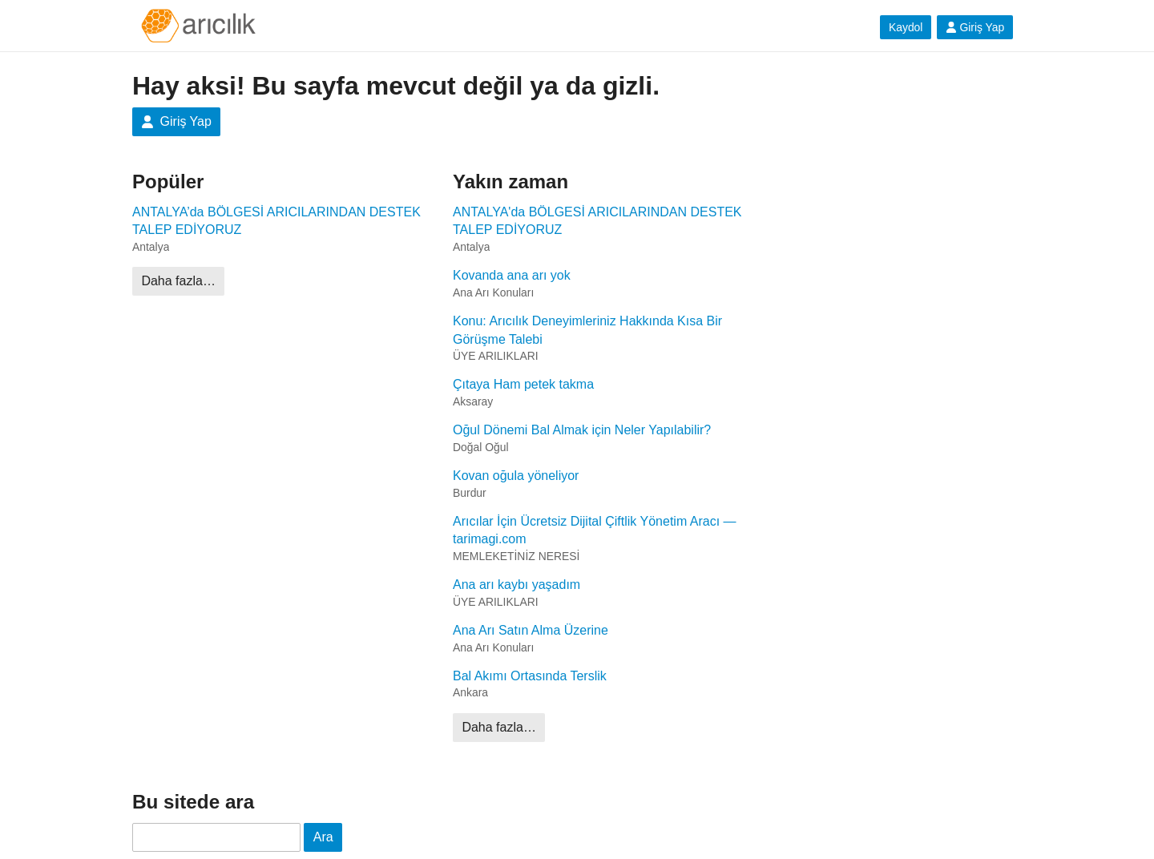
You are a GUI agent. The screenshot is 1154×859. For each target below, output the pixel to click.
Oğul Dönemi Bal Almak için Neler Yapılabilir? (582, 430)
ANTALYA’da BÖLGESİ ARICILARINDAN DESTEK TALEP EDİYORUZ (276, 220)
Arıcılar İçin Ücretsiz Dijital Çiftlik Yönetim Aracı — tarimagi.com (594, 530)
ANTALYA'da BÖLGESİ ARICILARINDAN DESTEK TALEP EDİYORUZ (597, 220)
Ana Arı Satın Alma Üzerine (530, 630)
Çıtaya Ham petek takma (523, 384)
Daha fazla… (178, 281)
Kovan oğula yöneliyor (516, 475)
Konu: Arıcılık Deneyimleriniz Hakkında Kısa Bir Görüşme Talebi (587, 329)
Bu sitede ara (193, 802)
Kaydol (906, 27)
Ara (323, 837)
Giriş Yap (975, 27)
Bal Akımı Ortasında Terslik (530, 676)
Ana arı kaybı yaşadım (516, 584)
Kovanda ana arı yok (512, 275)
